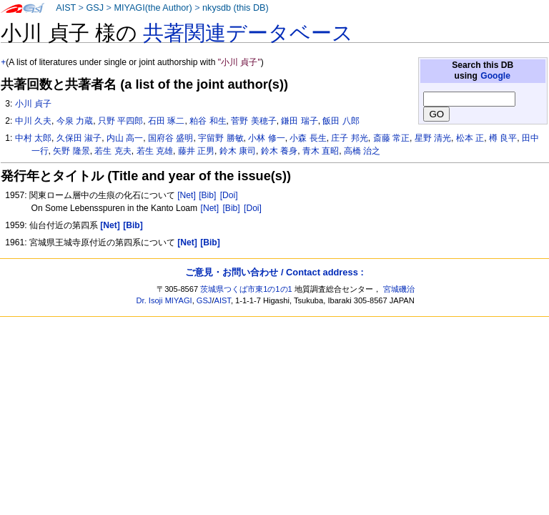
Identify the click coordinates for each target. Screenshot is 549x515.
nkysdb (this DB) (235, 8)
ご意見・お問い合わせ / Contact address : (274, 272)
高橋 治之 (362, 151)
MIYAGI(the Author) (153, 8)
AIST (66, 8)
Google (495, 76)
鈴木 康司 (237, 151)
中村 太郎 (33, 138)
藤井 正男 (196, 151)
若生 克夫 (112, 151)
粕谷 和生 (207, 121)
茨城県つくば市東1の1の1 (246, 289)
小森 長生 (308, 138)
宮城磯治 (399, 289)
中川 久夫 (33, 121)
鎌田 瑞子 (299, 121)
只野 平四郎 (120, 121)
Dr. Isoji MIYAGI (164, 300)
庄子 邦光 (349, 138)
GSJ (95, 8)
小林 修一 (266, 138)
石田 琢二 (166, 121)
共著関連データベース (248, 32)
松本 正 (470, 138)
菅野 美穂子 (253, 121)
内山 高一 (125, 138)
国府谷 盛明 (170, 138)
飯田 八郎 (340, 121)
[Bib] (207, 195)
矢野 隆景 (71, 151)
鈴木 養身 (279, 151)
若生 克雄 (155, 151)
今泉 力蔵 (74, 121)
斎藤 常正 (391, 138)
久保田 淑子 (79, 138)
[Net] (186, 195)
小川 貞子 (33, 104)
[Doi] (229, 195)
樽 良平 (503, 138)
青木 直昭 (320, 151)
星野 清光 (433, 138)
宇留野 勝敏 (220, 138)
